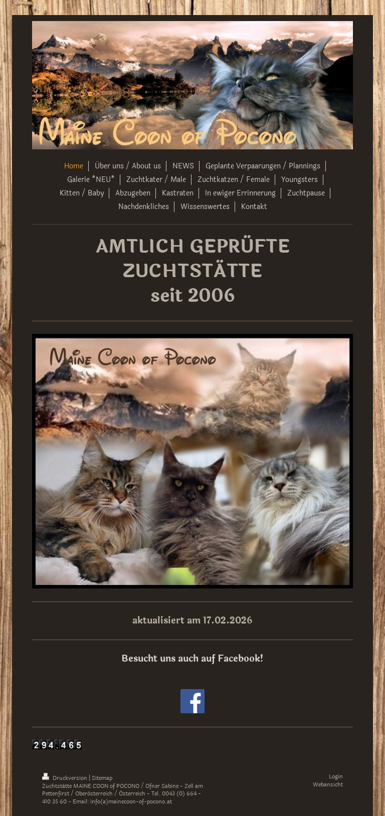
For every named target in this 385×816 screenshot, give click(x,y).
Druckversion (65, 778)
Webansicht (328, 784)
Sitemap (102, 778)
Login (336, 776)
